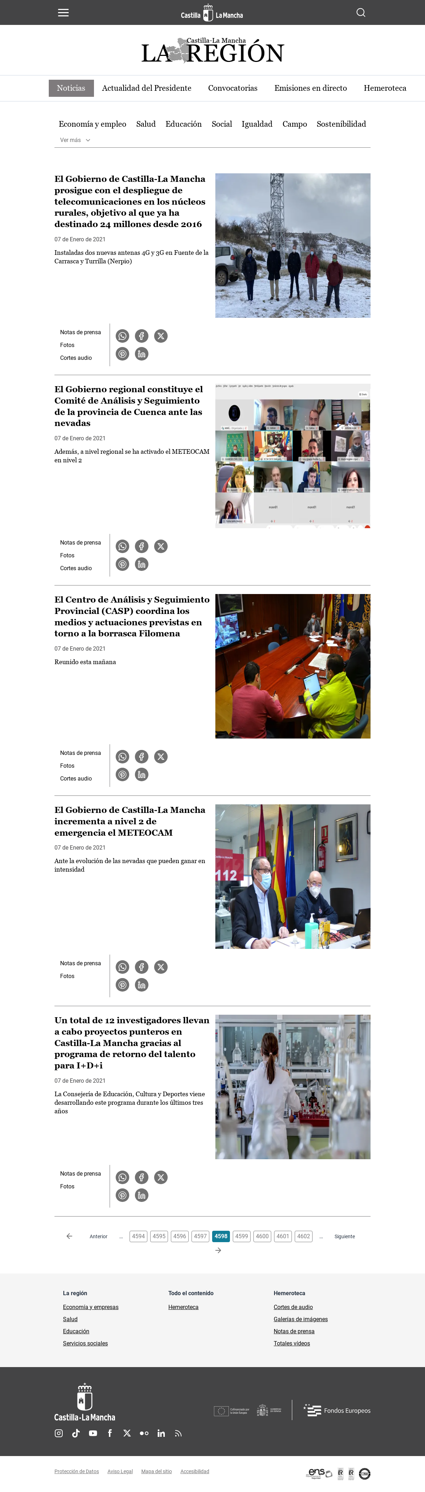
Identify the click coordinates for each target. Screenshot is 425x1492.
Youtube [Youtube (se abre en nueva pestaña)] (92, 1433)
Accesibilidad (194, 1472)
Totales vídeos (292, 1343)
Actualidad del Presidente (147, 88)
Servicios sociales (85, 1343)
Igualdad (257, 124)
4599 (241, 1236)
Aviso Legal (120, 1472)
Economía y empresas (91, 1307)
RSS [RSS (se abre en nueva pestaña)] (178, 1433)
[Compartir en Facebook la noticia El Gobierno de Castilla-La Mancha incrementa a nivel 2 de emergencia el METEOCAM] (141, 967)
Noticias (71, 88)
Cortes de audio (293, 1307)
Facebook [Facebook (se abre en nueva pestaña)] (110, 1433)
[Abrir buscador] (361, 12)
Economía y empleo (92, 124)
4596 (179, 1236)
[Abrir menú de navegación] (63, 12)
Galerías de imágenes (301, 1319)
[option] (92, 124)
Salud (146, 124)
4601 (283, 1236)
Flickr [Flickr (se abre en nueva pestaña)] (144, 1433)
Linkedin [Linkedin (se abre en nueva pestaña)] (161, 1433)
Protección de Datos (76, 1472)
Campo (295, 124)
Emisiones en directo (312, 88)
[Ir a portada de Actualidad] (212, 52)
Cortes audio (76, 357)
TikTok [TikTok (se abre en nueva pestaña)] (75, 1433)
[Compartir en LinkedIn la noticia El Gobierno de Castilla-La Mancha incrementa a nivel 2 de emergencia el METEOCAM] (141, 985)
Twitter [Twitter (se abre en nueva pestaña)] (127, 1433)
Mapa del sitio (156, 1472)
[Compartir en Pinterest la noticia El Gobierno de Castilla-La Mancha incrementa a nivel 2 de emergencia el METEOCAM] (122, 985)
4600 (262, 1236)
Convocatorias (234, 88)
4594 (138, 1236)
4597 (200, 1236)
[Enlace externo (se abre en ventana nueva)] (338, 1474)
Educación (184, 124)
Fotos (67, 345)
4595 (159, 1236)
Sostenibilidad (341, 124)
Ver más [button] (70, 140)
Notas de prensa (80, 332)
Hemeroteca (387, 88)
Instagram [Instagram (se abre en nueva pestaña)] (58, 1433)
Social (222, 124)
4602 (303, 1236)
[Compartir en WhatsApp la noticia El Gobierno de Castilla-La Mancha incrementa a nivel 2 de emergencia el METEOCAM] (122, 967)
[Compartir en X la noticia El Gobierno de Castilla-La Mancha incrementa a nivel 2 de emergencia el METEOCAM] (161, 967)
